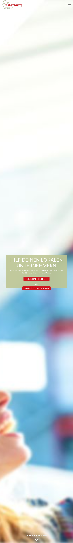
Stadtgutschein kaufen (36, 288)
